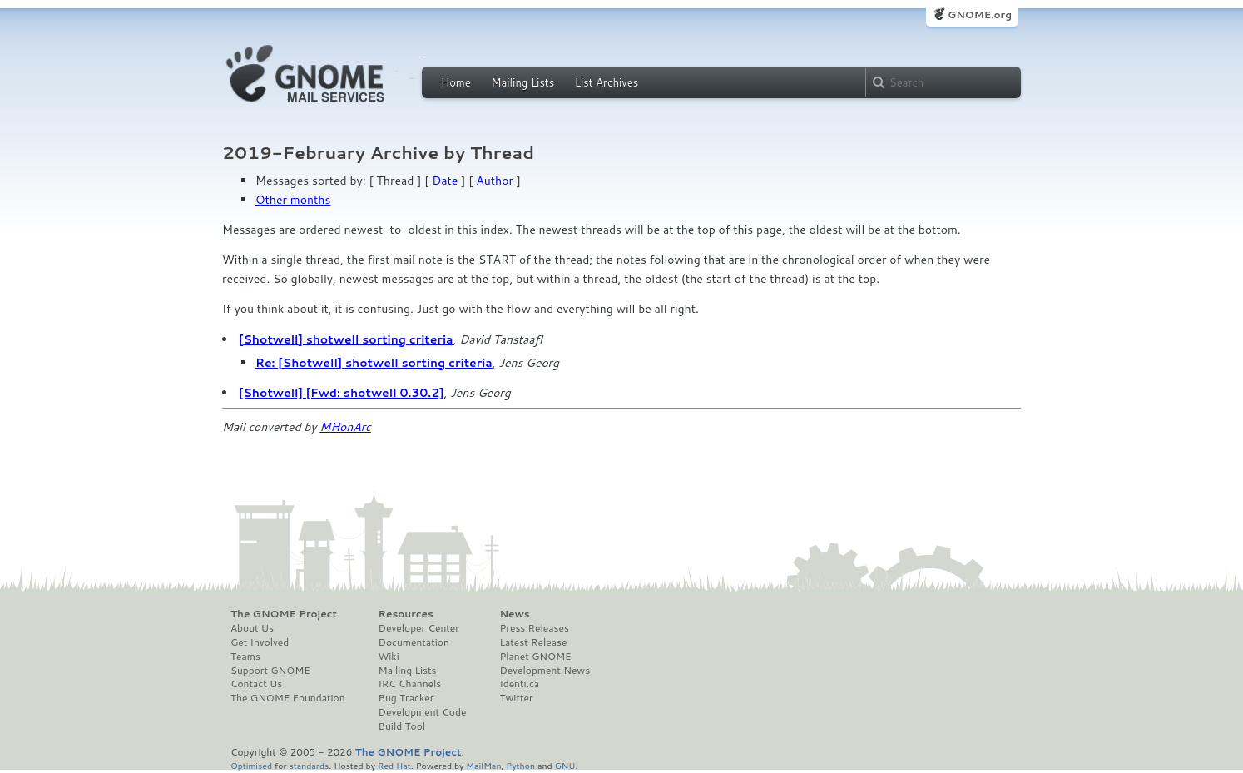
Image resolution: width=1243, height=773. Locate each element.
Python (520, 765)
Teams (245, 656)
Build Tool (402, 726)
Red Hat (394, 765)
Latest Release (533, 642)
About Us (252, 628)
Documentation (414, 642)
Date (445, 180)
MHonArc (345, 427)
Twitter (515, 698)
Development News (544, 670)
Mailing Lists (522, 82)
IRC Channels (410, 684)
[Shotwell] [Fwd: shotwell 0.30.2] (341, 392)
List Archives (606, 82)
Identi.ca (519, 684)
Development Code (423, 712)
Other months (292, 199)
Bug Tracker (406, 698)
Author (494, 180)
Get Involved (259, 642)
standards (309, 765)
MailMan (483, 765)
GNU (565, 765)
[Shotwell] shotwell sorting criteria (346, 339)
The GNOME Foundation (287, 698)
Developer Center (419, 628)
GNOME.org (980, 14)
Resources (406, 614)
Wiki (389, 656)
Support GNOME (270, 670)
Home (456, 82)
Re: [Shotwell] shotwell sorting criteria (374, 362)
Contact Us (256, 684)
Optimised (251, 765)
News (514, 614)
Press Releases (533, 628)
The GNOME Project (283, 614)
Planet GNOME (535, 656)
